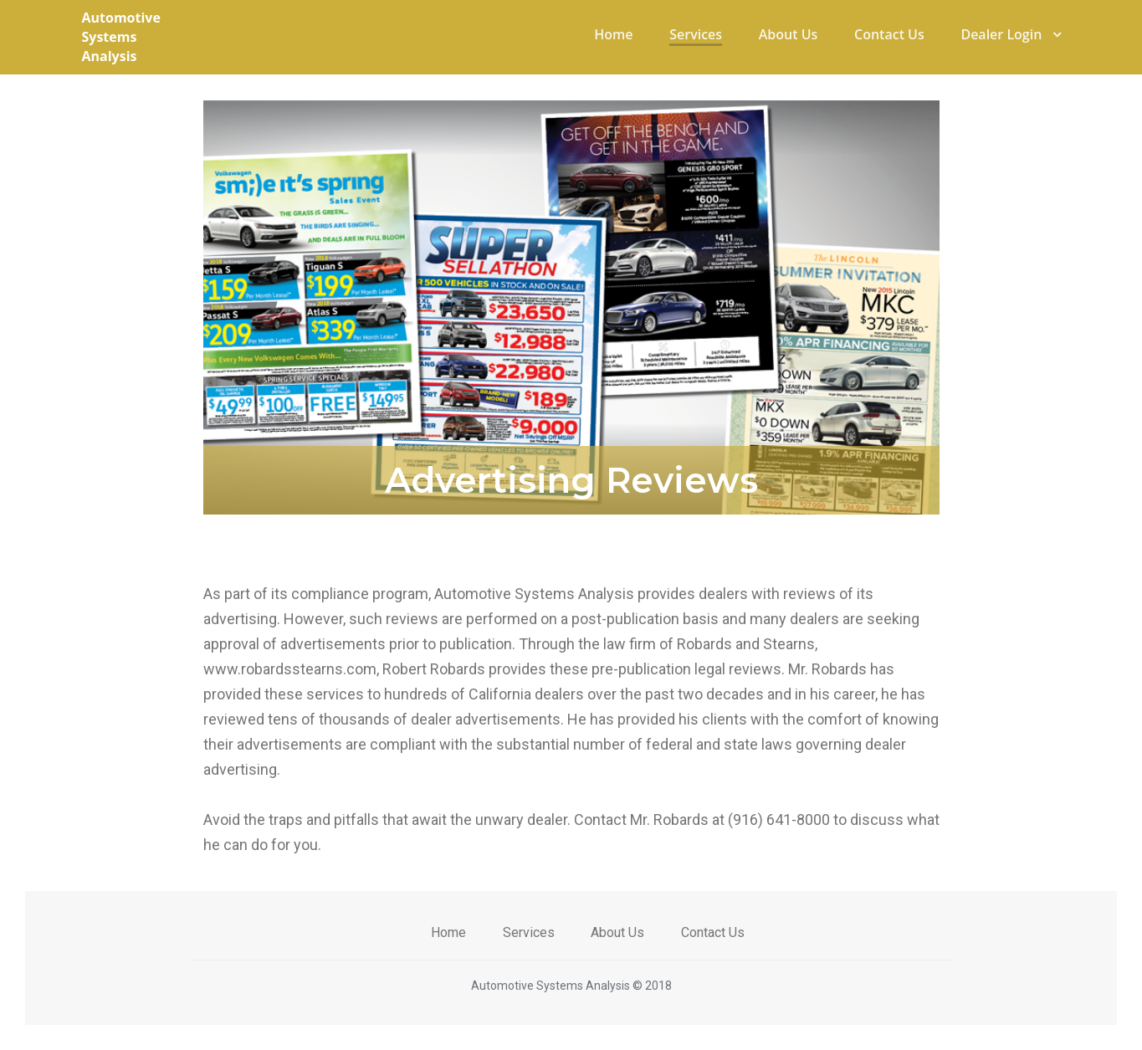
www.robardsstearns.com (289, 669)
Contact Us (889, 34)
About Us (788, 34)
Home (613, 34)
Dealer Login (1010, 34)
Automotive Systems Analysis (121, 36)
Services (695, 34)
